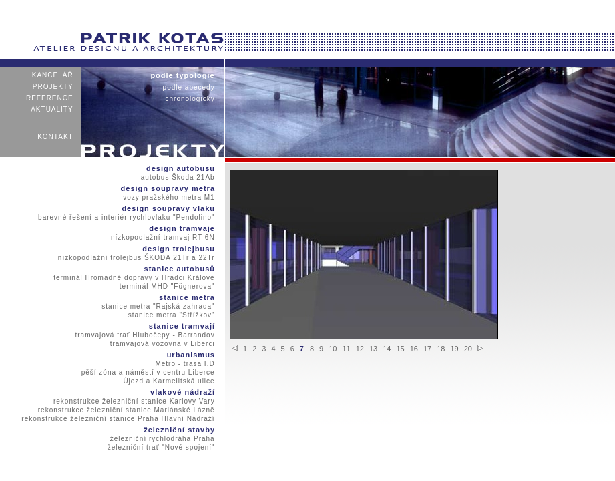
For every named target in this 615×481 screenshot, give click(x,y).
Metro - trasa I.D (185, 363)
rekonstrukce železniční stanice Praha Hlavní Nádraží (118, 418)
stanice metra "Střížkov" (171, 315)
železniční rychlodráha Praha (162, 438)
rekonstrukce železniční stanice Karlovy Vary (134, 401)
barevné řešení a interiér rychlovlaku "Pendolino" (126, 217)
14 (387, 349)
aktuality (52, 109)
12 (360, 349)
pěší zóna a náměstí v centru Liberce (148, 372)
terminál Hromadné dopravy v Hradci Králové (134, 277)
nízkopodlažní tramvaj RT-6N (163, 237)
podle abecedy (188, 87)
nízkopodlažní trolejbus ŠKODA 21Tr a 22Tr (137, 257)
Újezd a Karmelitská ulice (169, 381)
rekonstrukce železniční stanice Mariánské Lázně (126, 410)
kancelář (52, 75)
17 (427, 349)
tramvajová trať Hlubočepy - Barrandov (145, 335)
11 (346, 349)
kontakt (55, 136)
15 (400, 349)
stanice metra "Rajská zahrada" (158, 306)
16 (414, 349)
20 (468, 349)
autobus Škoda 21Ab (177, 177)
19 (454, 349)
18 (441, 349)
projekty (53, 86)
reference (49, 98)
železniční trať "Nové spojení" (161, 447)
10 (333, 349)
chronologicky (190, 98)
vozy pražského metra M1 (169, 197)
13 (373, 349)
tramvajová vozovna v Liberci (162, 343)
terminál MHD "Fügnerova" (168, 286)
